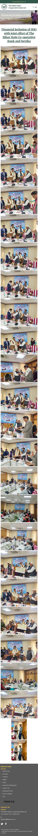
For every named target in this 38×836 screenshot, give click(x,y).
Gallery (4, 779)
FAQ (3, 796)
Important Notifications (9, 785)
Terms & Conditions (14, 829)
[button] (33, 7)
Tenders (5, 777)
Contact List (6, 788)
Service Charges (7, 794)
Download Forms (7, 791)
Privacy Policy (4, 829)
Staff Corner (6, 771)
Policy (4, 782)
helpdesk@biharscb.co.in (19, 1)
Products (5, 774)
